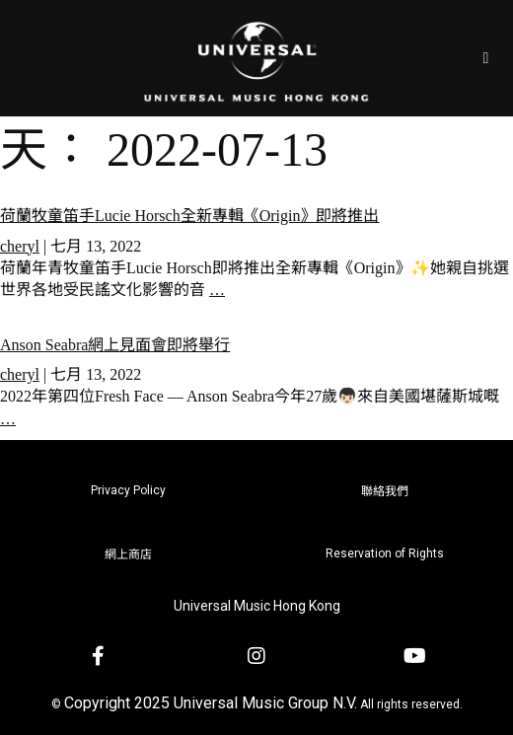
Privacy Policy (128, 490)
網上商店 (128, 554)
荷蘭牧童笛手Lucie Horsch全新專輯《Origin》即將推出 (189, 215)
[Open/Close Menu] (486, 58)
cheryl (19, 246)
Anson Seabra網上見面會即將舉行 (115, 344)
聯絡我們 (384, 491)
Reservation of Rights (385, 553)
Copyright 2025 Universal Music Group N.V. (210, 703)
